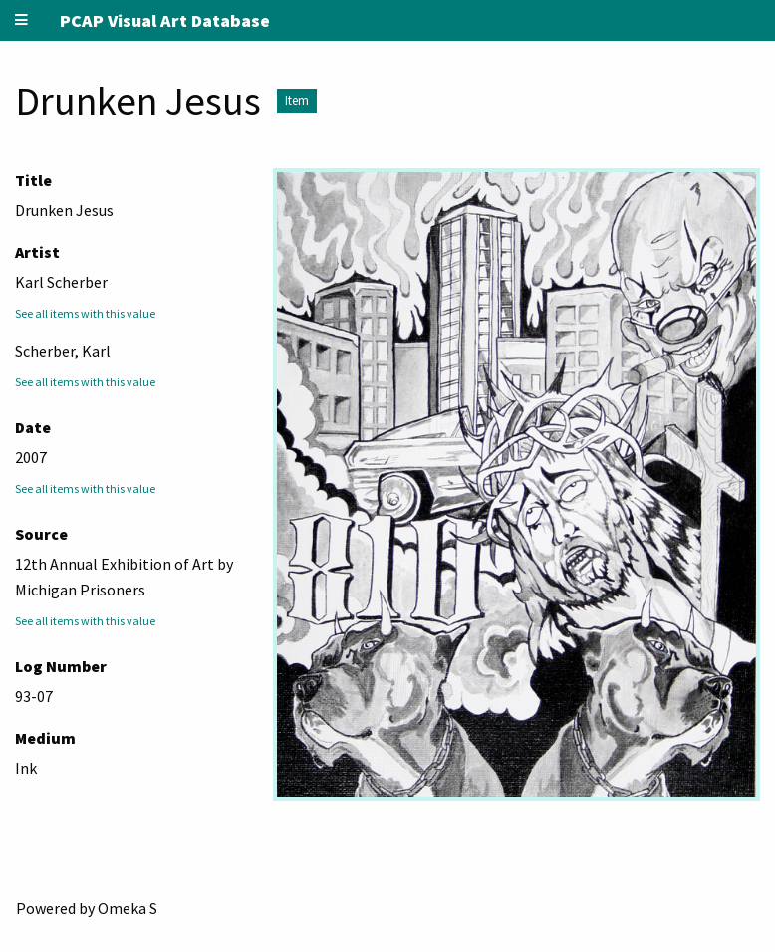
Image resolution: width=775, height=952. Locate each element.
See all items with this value (85, 313)
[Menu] (22, 20)
